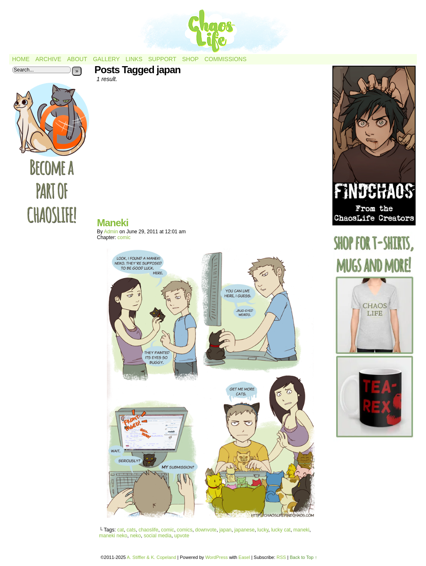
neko (135, 536)
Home (21, 59)
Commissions (225, 59)
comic (123, 237)
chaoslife (148, 530)
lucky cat (281, 530)
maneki (301, 530)
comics (184, 530)
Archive (48, 59)
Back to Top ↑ (303, 557)
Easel (244, 557)
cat (120, 530)
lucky (263, 530)
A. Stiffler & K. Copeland (151, 557)
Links (134, 59)
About (77, 59)
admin (111, 232)
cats (131, 530)
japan (225, 530)
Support (162, 59)
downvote (205, 530)
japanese (244, 530)
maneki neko (113, 536)
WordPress (216, 557)
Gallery (106, 59)
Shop (190, 59)
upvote (181, 536)
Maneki (112, 222)
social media (157, 536)
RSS (281, 557)
